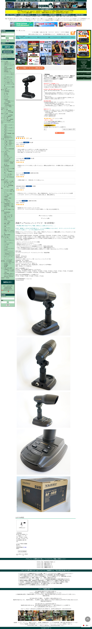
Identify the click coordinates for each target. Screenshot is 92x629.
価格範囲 (3, 36)
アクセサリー (7, 224)
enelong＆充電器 (8, 68)
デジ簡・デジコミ (5, 139)
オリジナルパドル (8, 81)
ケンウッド (6, 92)
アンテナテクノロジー (9, 248)
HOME (17, 36)
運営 (61, 16)
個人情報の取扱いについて (49, 34)
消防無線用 (6, 165)
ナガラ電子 (6, 244)
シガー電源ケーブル (8, 82)
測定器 (5, 219)
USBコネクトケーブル (9, 64)
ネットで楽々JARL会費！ (7, 268)
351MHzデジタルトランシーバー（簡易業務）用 (9, 163)
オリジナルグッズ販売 (9, 87)
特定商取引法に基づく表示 (63, 34)
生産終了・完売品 (5, 277)
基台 (30, 20)
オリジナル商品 (68, 20)
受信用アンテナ (7, 263)
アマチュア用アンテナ (9, 262)
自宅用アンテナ (76, 18)
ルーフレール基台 (8, 193)
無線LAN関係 (7, 234)
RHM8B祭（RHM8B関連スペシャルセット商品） (9, 105)
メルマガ (22, 16)
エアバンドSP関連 (8, 115)
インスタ (43, 16)
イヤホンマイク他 (8, 215)
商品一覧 (7, 18)
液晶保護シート (7, 71)
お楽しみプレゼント (81, 20)
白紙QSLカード (7, 63)
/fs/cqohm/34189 (20, 280)
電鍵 (5, 226)
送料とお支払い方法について (35, 34)
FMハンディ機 (23, 18)
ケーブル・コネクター (37, 20)
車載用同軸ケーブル (8, 203)
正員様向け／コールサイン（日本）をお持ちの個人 (9, 271)
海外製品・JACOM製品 (6, 261)
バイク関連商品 (46, 20)
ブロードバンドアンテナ (15, 20)
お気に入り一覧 (43, 32)
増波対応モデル (7, 136)
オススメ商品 (22, 36)
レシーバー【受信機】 (48, 18)
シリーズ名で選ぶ (8, 174)
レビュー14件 (58, 118)
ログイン (57, 32)
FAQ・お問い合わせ (68, 16)
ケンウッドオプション (9, 255)
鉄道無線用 (6, 160)
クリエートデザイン (8, 242)
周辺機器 (6, 265)
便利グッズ (6, 213)
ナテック (6, 245)
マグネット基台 (7, 198)
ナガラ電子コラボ (8, 77)
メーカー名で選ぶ (5, 237)
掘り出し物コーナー (14, 18)
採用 (75, 16)
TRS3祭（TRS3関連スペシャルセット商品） (9, 101)
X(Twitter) (34, 16)
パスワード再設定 (65, 32)
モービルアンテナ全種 (9, 168)
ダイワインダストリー (9, 240)
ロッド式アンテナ (8, 157)
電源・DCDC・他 (8, 216)
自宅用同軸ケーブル (8, 205)
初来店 (17, 16)
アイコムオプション (8, 251)
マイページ (51, 32)
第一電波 (6, 94)
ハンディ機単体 (7, 110)
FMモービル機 (31, 18)
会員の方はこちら (7, 48)
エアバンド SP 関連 (8, 112)
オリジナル (6, 96)
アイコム (6, 98)
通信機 (5, 266)
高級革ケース (7, 70)
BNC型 (5, 153)
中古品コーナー (4, 108)
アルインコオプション (9, 252)
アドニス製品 (7, 222)
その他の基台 (7, 201)
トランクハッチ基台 (8, 189)
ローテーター (7, 227)
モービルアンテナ (68, 18)
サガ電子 (6, 247)
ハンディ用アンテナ (58, 18)
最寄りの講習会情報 (7, 286)
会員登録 (49, 16)
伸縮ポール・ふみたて (9, 230)
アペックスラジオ (8, 259)
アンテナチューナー (8, 220)
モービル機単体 (7, 116)
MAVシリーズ (7, 78)
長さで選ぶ (6, 155)
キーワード (3, 32)
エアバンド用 (25, 20)
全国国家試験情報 (8, 288)
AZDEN (6, 249)
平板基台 (6, 196)
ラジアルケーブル (8, 79)
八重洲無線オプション (9, 254)
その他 (74, 20)
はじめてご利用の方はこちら (7, 53)
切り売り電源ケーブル (9, 209)
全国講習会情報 (7, 287)
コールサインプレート (9, 72)
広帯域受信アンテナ (85, 18)
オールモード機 (38, 18)
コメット (6, 95)
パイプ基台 (6, 195)
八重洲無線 (6, 91)
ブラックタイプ (7, 175)
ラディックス (7, 239)
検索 (8, 40)
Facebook (28, 16)
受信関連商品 (7, 212)
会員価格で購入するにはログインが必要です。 (55, 127)
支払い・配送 (55, 16)
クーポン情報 (35, 32)
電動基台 (6, 199)
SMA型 (5, 154)
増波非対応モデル (8, 137)
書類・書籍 (6, 223)
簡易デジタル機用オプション (57, 20)
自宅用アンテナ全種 (8, 181)
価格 (2, 300)
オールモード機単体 (8, 119)
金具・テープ (7, 229)
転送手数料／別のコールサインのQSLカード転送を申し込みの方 (9, 275)
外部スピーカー (7, 217)
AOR (5, 241)
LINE (38, 16)
